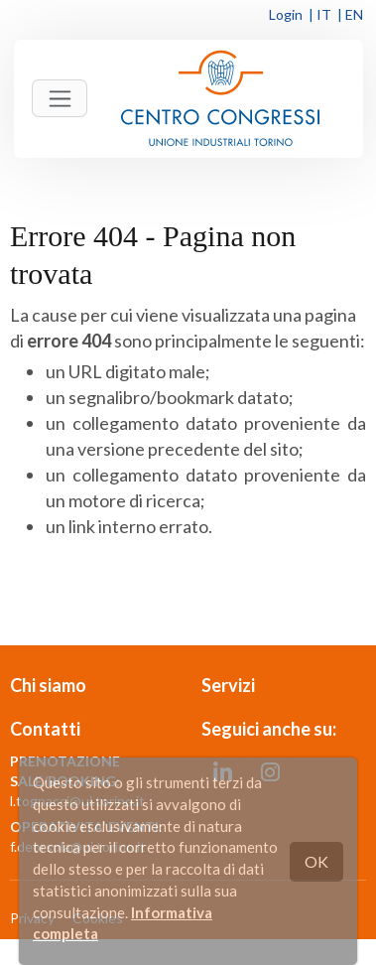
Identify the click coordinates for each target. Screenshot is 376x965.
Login (286, 14)
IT (323, 14)
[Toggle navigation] (59, 98)
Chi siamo (48, 685)
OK (316, 861)
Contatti (45, 729)
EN (354, 14)
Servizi (228, 685)
